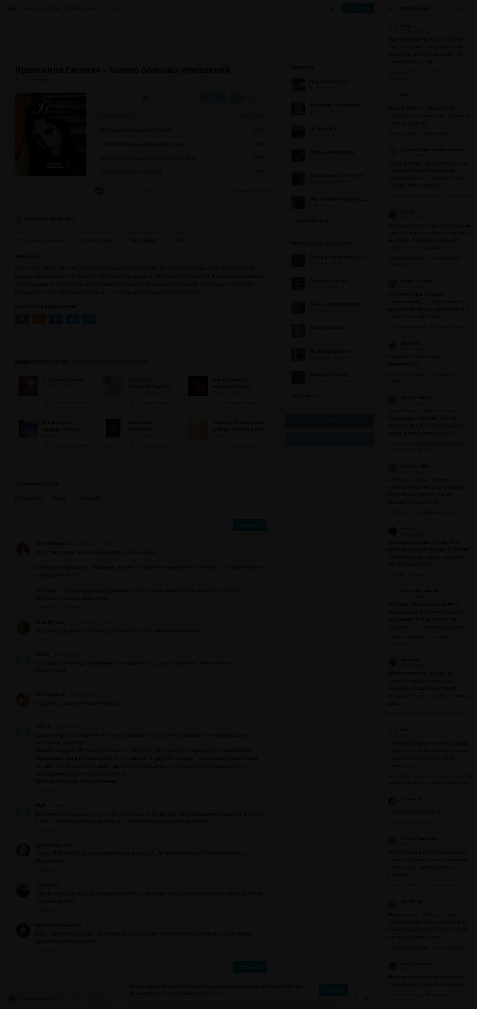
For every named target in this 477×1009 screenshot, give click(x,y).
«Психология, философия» (110, 361)
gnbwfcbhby (405, 343)
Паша (399, 25)
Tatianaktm (47, 885)
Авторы (52, 8)
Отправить (249, 525)
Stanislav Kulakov (410, 466)
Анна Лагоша (50, 622)
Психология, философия (44, 219)
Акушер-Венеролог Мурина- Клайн (427, 149)
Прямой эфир (414, 8)
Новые (59, 498)
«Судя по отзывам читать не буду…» (134, 191)
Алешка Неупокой (411, 281)
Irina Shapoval (51, 694)
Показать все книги (314, 220)
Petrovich (403, 528)
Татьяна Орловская (412, 838)
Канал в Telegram (329, 439)
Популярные (28, 498)
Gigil (40, 805)
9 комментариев (252, 190)
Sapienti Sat (405, 901)
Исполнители (79, 8)
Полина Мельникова (413, 591)
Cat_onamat (405, 798)
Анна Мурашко (52, 543)
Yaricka (401, 212)
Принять (333, 990)
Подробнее (211, 993)
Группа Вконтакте (329, 421)
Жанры (31, 8)
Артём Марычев (53, 845)
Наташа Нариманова (58, 925)
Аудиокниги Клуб (33, 999)
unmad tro (403, 660)
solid (398, 94)
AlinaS (42, 654)
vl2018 (43, 727)
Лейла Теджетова (411, 963)
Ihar (398, 729)
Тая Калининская (410, 397)
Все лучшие (306, 395)
